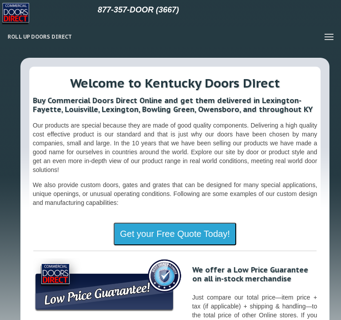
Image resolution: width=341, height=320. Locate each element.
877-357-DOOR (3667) (138, 9)
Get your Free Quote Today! (175, 234)
